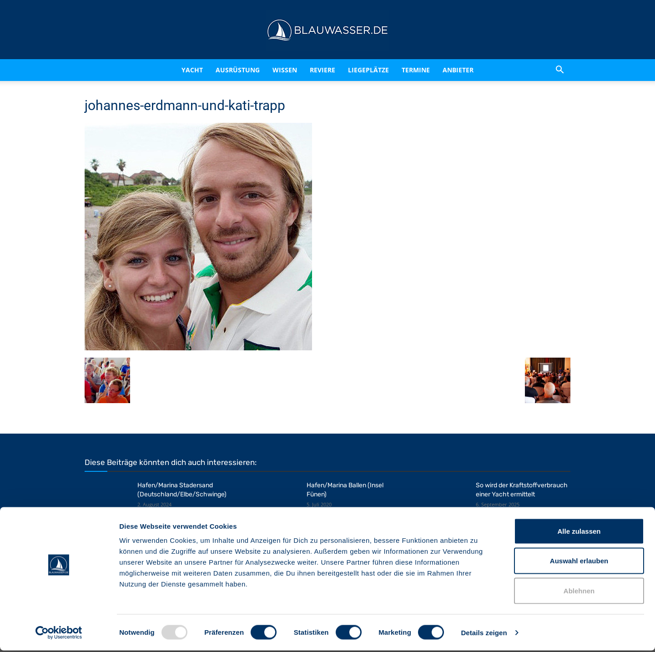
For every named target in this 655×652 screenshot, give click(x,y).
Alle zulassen (578, 532)
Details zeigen (484, 634)
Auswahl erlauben (579, 562)
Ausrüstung (238, 70)
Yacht (192, 70)
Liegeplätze (368, 70)
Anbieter (458, 70)
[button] (559, 70)
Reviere (322, 70)
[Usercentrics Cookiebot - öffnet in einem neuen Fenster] (59, 634)
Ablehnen (579, 592)
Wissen (284, 70)
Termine (416, 70)
